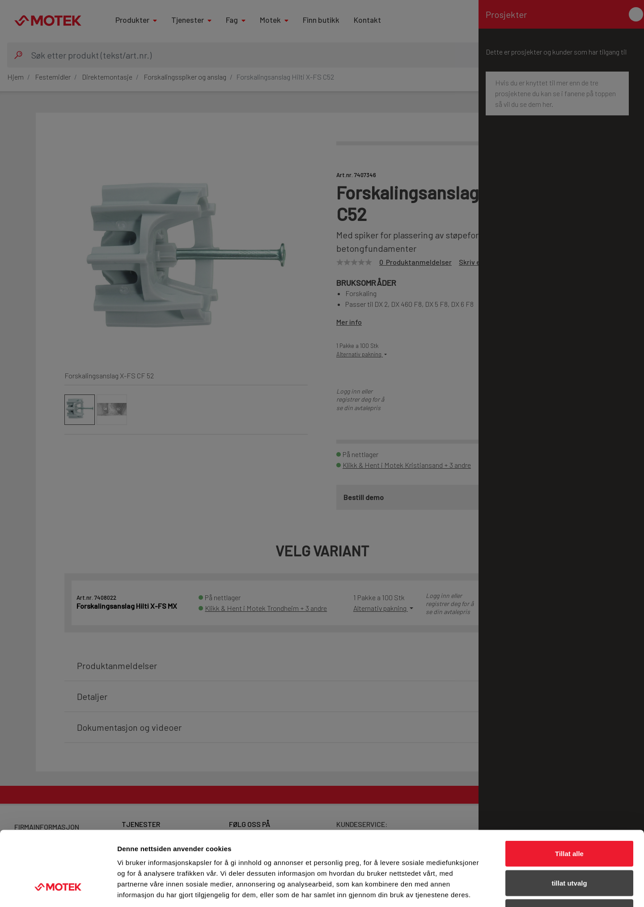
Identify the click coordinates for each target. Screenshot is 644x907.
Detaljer (476, 889)
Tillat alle (569, 789)
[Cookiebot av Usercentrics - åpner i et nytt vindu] (58, 889)
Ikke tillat (569, 848)
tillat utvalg (569, 819)
